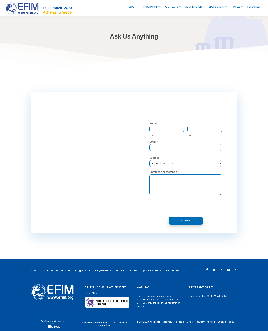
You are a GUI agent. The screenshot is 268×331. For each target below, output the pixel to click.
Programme (150, 6)
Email (153, 141)
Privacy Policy (204, 321)
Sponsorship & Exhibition (145, 270)
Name (154, 123)
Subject (154, 157)
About (132, 6)
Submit (185, 221)
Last (189, 135)
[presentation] (175, 211)
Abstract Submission (57, 270)
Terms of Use (182, 321)
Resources (254, 6)
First (151, 135)
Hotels (236, 6)
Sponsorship (217, 6)
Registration (193, 6)
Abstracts (171, 6)
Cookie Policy (225, 321)
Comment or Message (164, 171)
